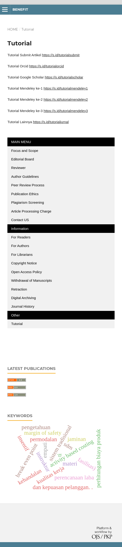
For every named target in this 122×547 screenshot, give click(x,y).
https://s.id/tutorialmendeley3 (66, 111)
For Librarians (22, 254)
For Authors (20, 246)
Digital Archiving (23, 298)
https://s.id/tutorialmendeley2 (66, 99)
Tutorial (17, 324)
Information (19, 229)
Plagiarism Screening (27, 202)
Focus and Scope (24, 151)
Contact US (20, 220)
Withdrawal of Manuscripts (31, 280)
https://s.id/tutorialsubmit (61, 55)
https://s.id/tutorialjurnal (51, 122)
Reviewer (18, 168)
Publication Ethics (24, 194)
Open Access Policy (26, 272)
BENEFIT (20, 9)
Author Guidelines (25, 176)
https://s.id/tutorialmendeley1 (66, 88)
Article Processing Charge (31, 211)
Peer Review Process (27, 185)
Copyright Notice (24, 263)
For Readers (20, 237)
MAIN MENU (21, 142)
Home (12, 29)
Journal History (22, 306)
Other (15, 315)
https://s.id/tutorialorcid (46, 66)
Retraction (19, 289)
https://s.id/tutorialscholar (64, 77)
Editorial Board (22, 159)
